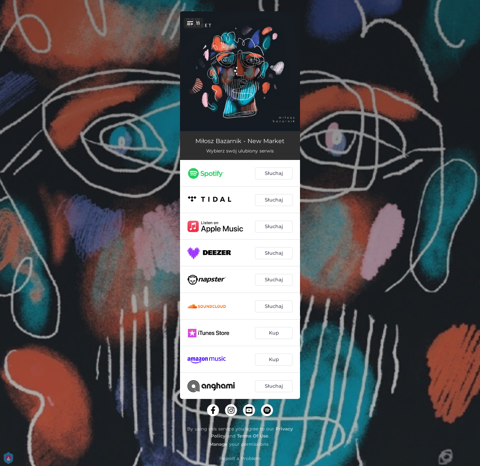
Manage (218, 444)
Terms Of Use (252, 436)
